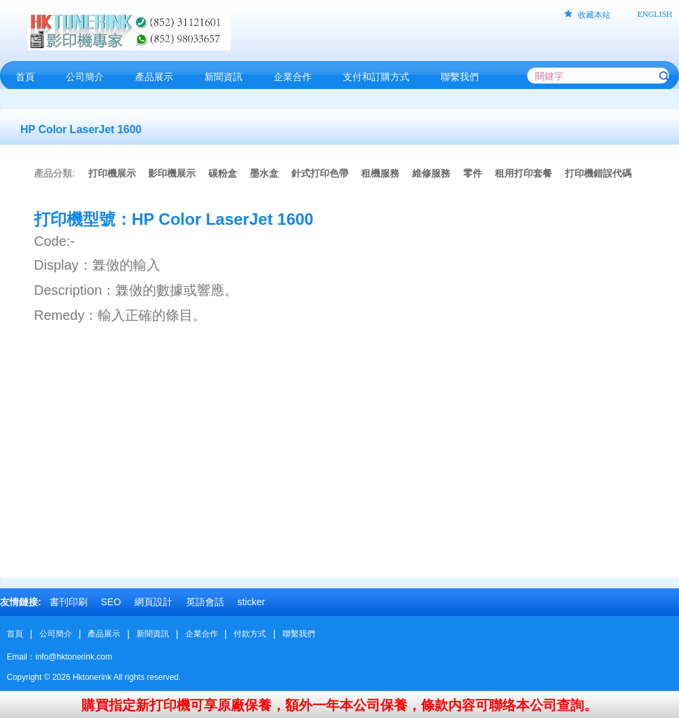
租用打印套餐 (523, 173)
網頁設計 (153, 601)
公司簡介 (55, 634)
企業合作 (201, 634)
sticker (251, 601)
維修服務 (431, 173)
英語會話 (205, 601)
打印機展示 (112, 173)
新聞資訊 (152, 634)
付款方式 (250, 634)
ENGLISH (655, 14)
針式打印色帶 (319, 173)
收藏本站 (594, 15)
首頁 (15, 634)
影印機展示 (172, 173)
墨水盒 (264, 173)
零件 (472, 173)
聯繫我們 (298, 634)
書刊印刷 (69, 601)
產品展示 (104, 634)
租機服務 (380, 173)
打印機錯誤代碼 (598, 173)
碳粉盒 (222, 173)
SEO (110, 601)
